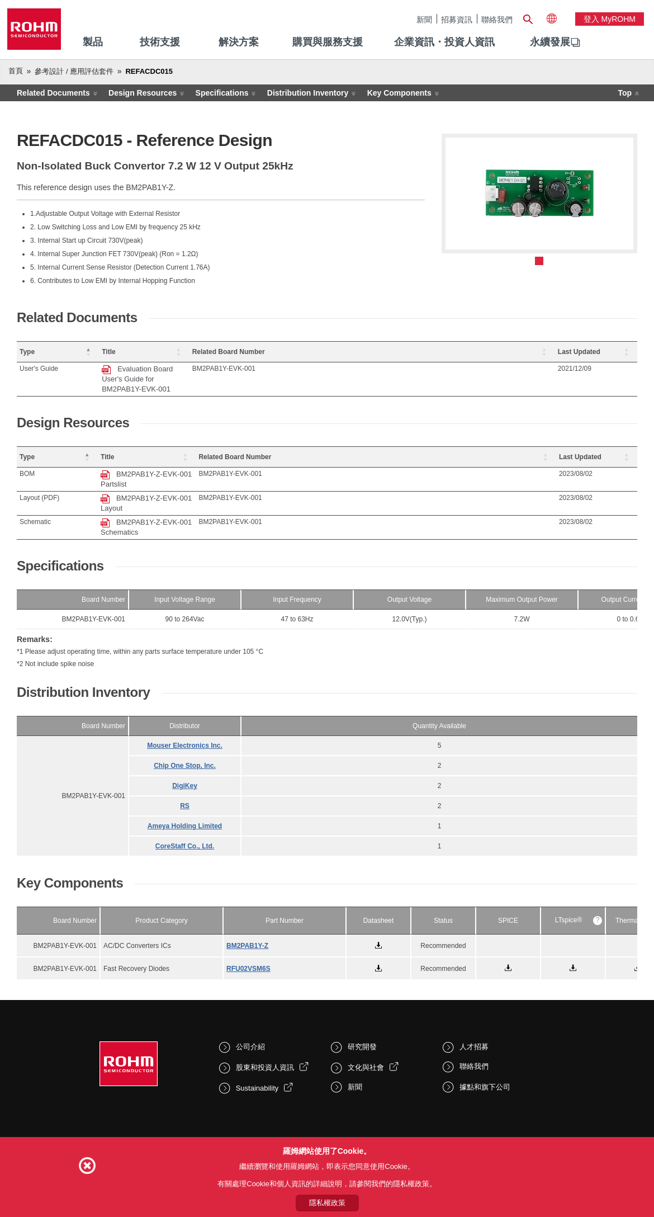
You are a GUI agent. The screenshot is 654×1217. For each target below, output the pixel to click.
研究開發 (362, 996)
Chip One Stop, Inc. (185, 715)
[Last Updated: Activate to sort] (606, 352)
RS (184, 756)
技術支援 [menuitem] (160, 42)
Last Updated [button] (599, 352)
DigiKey (184, 735)
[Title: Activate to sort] (296, 352)
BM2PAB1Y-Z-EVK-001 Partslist (211, 454)
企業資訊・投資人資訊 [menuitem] (444, 42)
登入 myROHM (610, 19)
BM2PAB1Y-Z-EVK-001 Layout (209, 468)
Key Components (399, 92)
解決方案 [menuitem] (239, 42)
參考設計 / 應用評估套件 (74, 71)
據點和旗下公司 (484, 1036)
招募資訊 (456, 19)
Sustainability (257, 1038)
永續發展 (550, 42)
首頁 (15, 71)
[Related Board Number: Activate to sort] (513, 352)
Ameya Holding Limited (185, 776)
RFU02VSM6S (248, 918)
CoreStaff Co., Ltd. (184, 796)
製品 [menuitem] (93, 42)
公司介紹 (250, 996)
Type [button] (27, 352)
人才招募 (474, 996)
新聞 (424, 19)
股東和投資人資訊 (265, 1017)
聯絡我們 (497, 19)
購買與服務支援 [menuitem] (327, 42)
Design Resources (142, 92)
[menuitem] (550, 42)
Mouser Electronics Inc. (184, 695)
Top (625, 92)
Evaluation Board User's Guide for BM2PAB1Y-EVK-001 (249, 369)
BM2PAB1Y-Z (247, 895)
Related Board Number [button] (490, 352)
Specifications (222, 92)
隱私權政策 (327, 1203)
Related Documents (53, 92)
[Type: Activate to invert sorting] (79, 352)
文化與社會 (366, 1017)
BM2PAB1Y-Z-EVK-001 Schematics (216, 482)
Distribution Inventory (307, 92)
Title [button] (150, 352)
